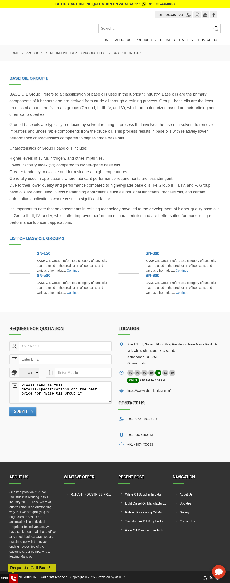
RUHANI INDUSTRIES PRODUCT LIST (78, 53)
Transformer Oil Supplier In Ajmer (145, 521)
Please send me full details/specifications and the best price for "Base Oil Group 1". (65, 392)
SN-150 (43, 253)
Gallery (186, 40)
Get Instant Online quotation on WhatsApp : (115, 4)
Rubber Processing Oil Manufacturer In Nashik (145, 512)
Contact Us (208, 40)
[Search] (215, 28)
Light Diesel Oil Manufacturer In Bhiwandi (145, 503)
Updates (167, 40)
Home (106, 40)
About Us (123, 40)
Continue (73, 270)
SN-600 (152, 275)
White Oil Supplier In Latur (143, 494)
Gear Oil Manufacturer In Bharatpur (145, 530)
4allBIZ (120, 577)
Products (144, 40)
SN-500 (43, 275)
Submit (20, 411)
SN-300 (152, 253)
